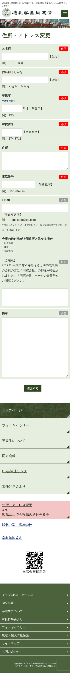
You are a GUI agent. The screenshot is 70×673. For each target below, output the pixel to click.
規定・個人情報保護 (15, 635)
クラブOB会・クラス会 (17, 595)
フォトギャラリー (15, 425)
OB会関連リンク (14, 471)
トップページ (12, 410)
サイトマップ (11, 643)
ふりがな (12, 72)
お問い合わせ (11, 651)
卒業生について (14, 441)
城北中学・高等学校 (17, 525)
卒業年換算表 (8, 101)
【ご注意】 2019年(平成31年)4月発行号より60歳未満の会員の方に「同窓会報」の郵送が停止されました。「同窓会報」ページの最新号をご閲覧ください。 (30, 270)
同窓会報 (8, 456)
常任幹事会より (14, 486)
